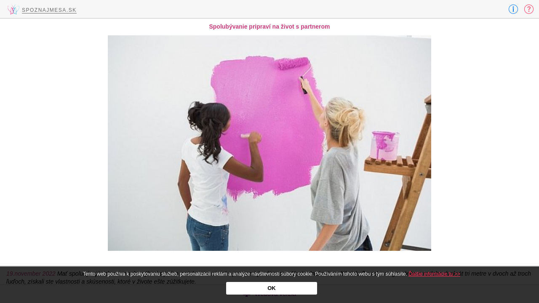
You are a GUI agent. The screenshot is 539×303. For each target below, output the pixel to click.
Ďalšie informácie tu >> (434, 274)
